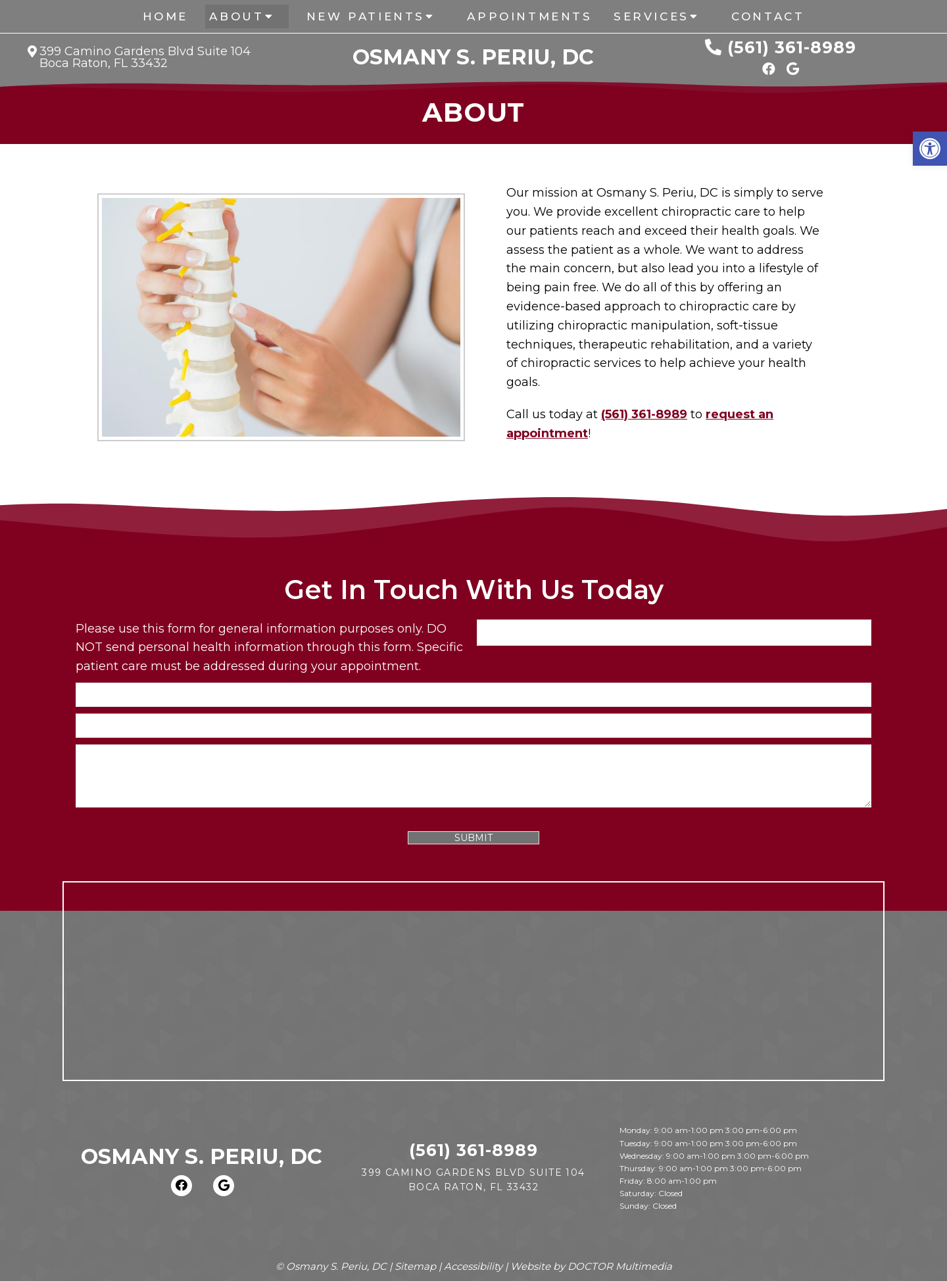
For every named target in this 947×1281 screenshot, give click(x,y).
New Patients (365, 16)
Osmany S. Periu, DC (473, 57)
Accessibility (473, 1266)
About (236, 16)
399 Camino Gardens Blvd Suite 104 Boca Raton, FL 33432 (145, 57)
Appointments (529, 16)
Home (165, 16)
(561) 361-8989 (791, 47)
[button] (930, 149)
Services (651, 16)
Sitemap (415, 1266)
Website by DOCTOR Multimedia (591, 1266)
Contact (767, 16)
